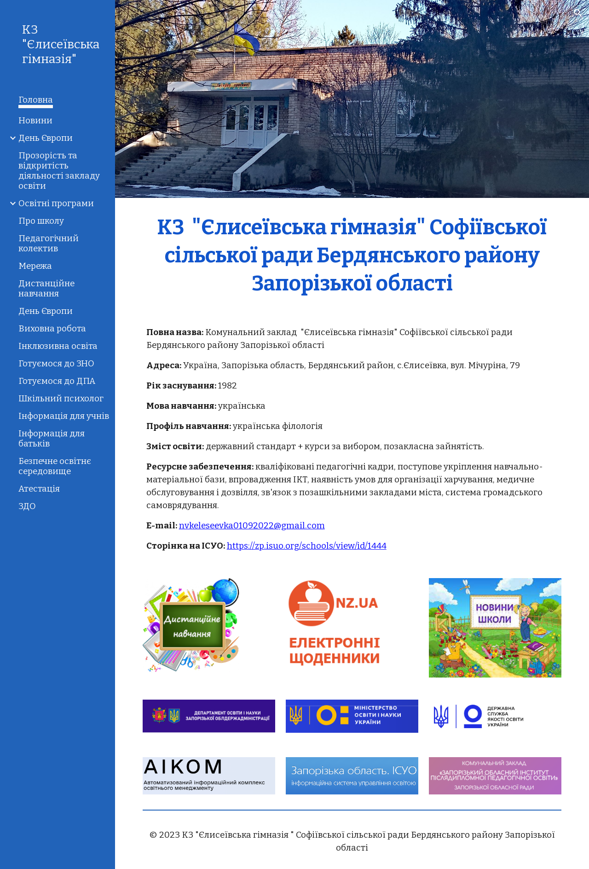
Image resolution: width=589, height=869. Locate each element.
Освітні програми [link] (56, 203)
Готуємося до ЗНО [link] (56, 364)
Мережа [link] (35, 266)
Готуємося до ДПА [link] (56, 381)
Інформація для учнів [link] (63, 416)
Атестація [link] (39, 489)
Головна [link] (35, 100)
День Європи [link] (45, 138)
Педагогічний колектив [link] (48, 243)
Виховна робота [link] (52, 329)
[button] (578, 13)
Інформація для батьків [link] (51, 439)
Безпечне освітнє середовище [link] (54, 466)
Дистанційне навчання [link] (46, 288)
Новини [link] (35, 121)
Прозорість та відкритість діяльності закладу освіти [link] (59, 171)
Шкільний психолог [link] (61, 399)
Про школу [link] (41, 221)
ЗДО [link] (27, 506)
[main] (352, 254)
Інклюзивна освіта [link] (58, 346)
